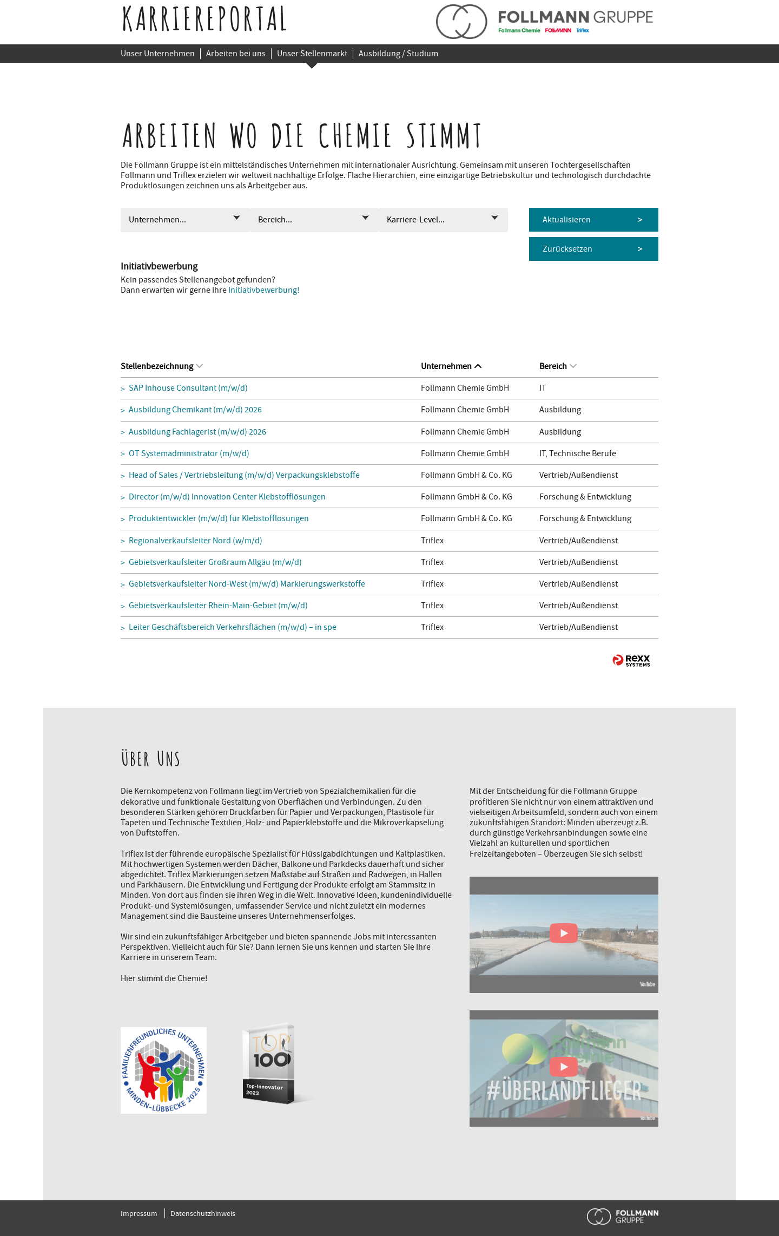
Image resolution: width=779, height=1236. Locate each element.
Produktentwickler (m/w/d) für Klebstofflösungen (219, 519)
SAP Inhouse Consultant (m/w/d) (188, 388)
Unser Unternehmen (158, 53)
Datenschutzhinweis (202, 1213)
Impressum (139, 1213)
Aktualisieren (567, 219)
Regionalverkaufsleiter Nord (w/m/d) (195, 541)
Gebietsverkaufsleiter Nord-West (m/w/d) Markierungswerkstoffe (247, 584)
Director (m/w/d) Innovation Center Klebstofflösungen (227, 497)
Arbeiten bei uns (236, 53)
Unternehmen (451, 366)
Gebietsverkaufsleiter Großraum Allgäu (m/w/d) (215, 562)
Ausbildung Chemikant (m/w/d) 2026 (195, 410)
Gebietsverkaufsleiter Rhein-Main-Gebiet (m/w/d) (218, 606)
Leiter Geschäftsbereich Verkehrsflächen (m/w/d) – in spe (232, 627)
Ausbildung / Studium (398, 53)
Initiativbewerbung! (264, 290)
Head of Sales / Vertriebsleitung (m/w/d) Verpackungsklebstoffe (244, 475)
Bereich (558, 366)
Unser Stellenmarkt (312, 53)
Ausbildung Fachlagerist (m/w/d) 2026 (197, 432)
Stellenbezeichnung (162, 366)
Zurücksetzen (567, 249)
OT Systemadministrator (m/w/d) (189, 454)
